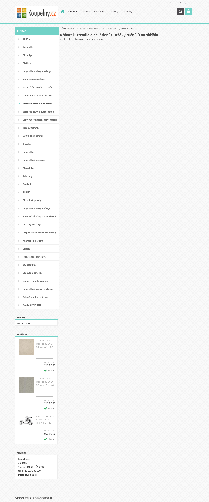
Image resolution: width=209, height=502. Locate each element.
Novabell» (28, 47)
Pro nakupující (99, 11)
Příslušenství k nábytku (103, 28)
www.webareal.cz (43, 497)
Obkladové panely (32, 200)
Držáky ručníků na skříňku (125, 28)
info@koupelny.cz (27, 475)
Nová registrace (185, 2)
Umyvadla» (28, 152)
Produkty (72, 11)
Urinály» (27, 249)
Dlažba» (27, 63)
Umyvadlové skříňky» (34, 160)
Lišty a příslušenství (33, 136)
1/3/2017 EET (24, 323)
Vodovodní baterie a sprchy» (37, 95)
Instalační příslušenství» (35, 281)
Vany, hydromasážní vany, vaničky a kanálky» (40, 121)
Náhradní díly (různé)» (34, 240)
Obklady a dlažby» (32, 224)
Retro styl (28, 176)
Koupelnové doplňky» (34, 79)
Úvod (64, 28)
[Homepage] (62, 11)
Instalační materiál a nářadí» (37, 87)
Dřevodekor (29, 168)
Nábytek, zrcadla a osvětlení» (38, 103)
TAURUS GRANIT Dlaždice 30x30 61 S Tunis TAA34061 (44, 344)
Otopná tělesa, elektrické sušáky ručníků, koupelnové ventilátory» (40, 233)
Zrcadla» (27, 144)
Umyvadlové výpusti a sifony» (38, 289)
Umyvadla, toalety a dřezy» (37, 208)
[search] (180, 11)
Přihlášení (173, 2)
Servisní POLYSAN (32, 305)
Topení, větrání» (31, 128)
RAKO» (26, 39)
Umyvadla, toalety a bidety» (37, 71)
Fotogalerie (85, 11)
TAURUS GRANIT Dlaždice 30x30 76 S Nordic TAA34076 (45, 381)
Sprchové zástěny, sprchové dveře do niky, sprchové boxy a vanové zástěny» (40, 217)
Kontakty (128, 11)
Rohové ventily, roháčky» (35, 297)
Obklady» (27, 55)
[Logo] (36, 12)
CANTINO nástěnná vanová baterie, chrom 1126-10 (45, 419)
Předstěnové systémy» (34, 257)
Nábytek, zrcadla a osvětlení (80, 28)
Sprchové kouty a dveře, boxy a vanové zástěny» (38, 113)
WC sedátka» (29, 265)
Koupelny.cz (114, 11)
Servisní (27, 184)
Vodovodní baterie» (33, 273)
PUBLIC (26, 192)
